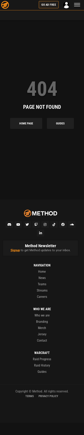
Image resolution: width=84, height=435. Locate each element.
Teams (42, 284)
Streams (42, 290)
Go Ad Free (48, 4)
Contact (42, 340)
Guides (60, 123)
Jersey (42, 334)
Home (42, 272)
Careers (42, 297)
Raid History (42, 365)
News (42, 278)
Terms (29, 396)
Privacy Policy (48, 396)
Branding (42, 322)
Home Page (26, 123)
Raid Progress (42, 359)
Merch (42, 328)
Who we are (42, 315)
